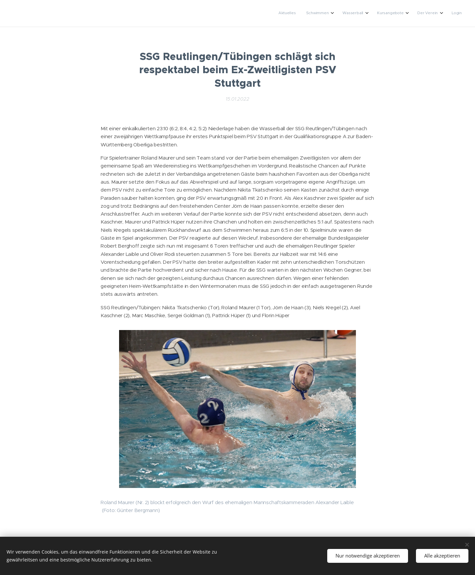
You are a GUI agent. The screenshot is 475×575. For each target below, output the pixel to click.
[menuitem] (397, 13)
